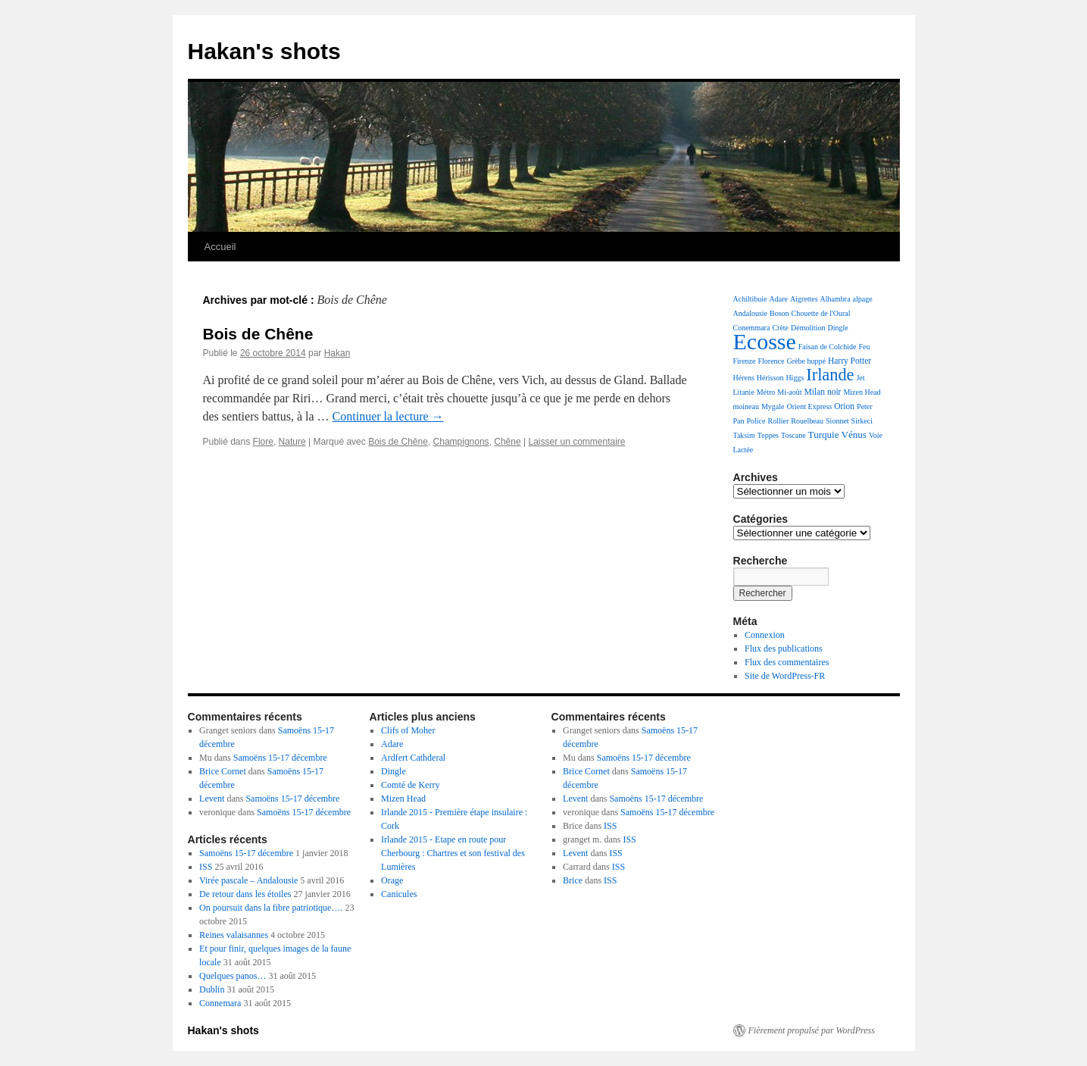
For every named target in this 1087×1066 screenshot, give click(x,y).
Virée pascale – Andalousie (248, 880)
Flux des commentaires (787, 662)
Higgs (795, 378)
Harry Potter (849, 360)
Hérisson (770, 378)
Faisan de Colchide (827, 346)
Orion (844, 406)
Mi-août (789, 392)
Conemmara (751, 328)
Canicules (399, 894)
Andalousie (750, 313)
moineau (746, 406)
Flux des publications (784, 648)
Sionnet (837, 421)
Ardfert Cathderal (413, 757)
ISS (205, 866)
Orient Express (809, 406)
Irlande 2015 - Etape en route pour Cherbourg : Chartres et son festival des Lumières (453, 853)
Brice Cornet (222, 771)
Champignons (461, 441)
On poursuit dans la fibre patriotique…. (270, 907)
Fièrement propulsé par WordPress (811, 1030)
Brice (573, 880)
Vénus (854, 434)
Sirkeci (862, 421)
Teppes (768, 435)
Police (756, 421)
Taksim (744, 435)
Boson (779, 313)
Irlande (830, 374)
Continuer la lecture (388, 416)
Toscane (793, 435)
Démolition (808, 328)
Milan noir (823, 391)
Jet (860, 378)
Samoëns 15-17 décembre (280, 757)
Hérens (743, 378)
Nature (292, 441)
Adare (779, 299)
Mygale (773, 406)
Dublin (211, 989)
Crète (780, 328)
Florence (771, 361)
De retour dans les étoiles (245, 894)
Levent (211, 798)
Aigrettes (804, 299)
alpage (863, 299)
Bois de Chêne (258, 333)
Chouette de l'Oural (821, 313)
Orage (392, 880)
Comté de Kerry (410, 785)
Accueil (220, 246)
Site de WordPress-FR (785, 676)
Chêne (507, 441)
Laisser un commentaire (576, 441)
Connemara (220, 1003)
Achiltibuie (750, 299)
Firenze (744, 361)
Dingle (838, 328)
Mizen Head (861, 392)
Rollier (778, 421)
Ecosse (764, 341)
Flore (263, 441)
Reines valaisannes (233, 935)
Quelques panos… (232, 976)
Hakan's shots (264, 51)
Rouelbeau (807, 421)
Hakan (337, 353)
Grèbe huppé (806, 361)
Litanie (743, 392)
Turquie (823, 434)
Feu (864, 346)
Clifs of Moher (408, 730)
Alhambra (835, 299)
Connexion (765, 635)
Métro (766, 392)
